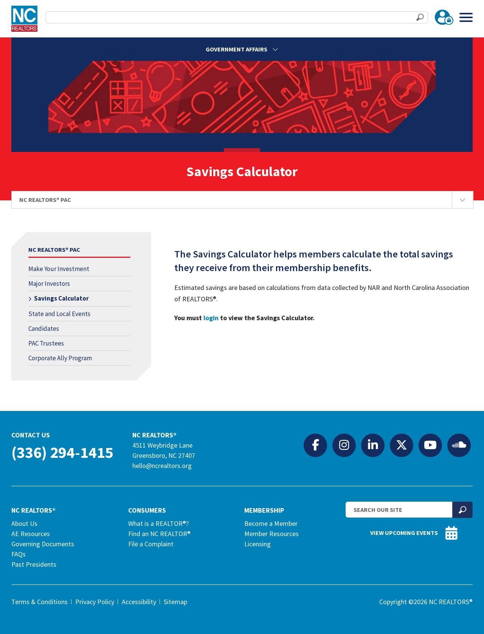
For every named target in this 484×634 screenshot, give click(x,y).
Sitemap (175, 601)
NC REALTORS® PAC (54, 249)
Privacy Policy (94, 601)
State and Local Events (59, 314)
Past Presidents (33, 564)
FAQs (18, 554)
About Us (24, 523)
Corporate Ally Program (60, 358)
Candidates (43, 328)
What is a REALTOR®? (158, 523)
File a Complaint (151, 543)
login (211, 317)
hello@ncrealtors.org (162, 465)
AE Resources (30, 533)
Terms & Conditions (39, 601)
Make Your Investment (58, 269)
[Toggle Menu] (466, 17)
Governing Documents (42, 543)
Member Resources (271, 533)
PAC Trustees (46, 343)
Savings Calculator (61, 298)
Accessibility (139, 601)
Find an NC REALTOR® (159, 533)
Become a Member (271, 523)
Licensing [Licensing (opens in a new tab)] (257, 543)
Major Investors (49, 283)
